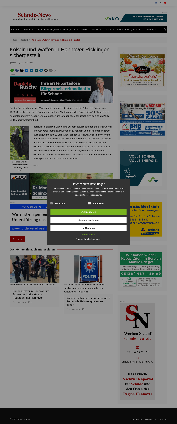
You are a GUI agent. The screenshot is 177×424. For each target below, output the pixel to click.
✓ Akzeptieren (88, 212)
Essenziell (57, 203)
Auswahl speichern (88, 220)
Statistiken (96, 203)
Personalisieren (88, 234)
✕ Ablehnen (88, 228)
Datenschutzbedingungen (88, 239)
